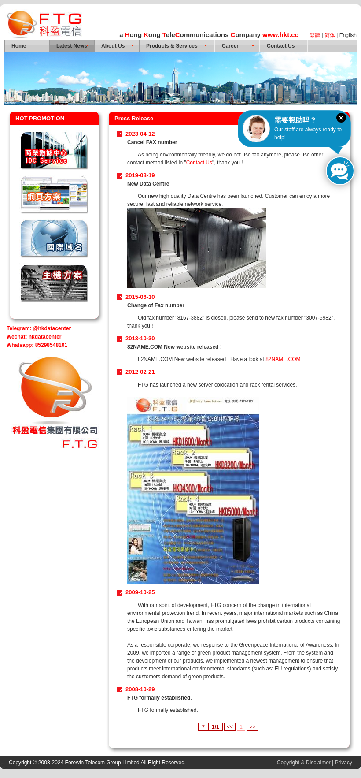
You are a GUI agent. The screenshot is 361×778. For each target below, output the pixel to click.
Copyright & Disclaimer (304, 762)
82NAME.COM (282, 359)
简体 (329, 35)
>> (252, 727)
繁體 (314, 35)
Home (18, 46)
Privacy (343, 762)
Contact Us (281, 46)
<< (230, 727)
